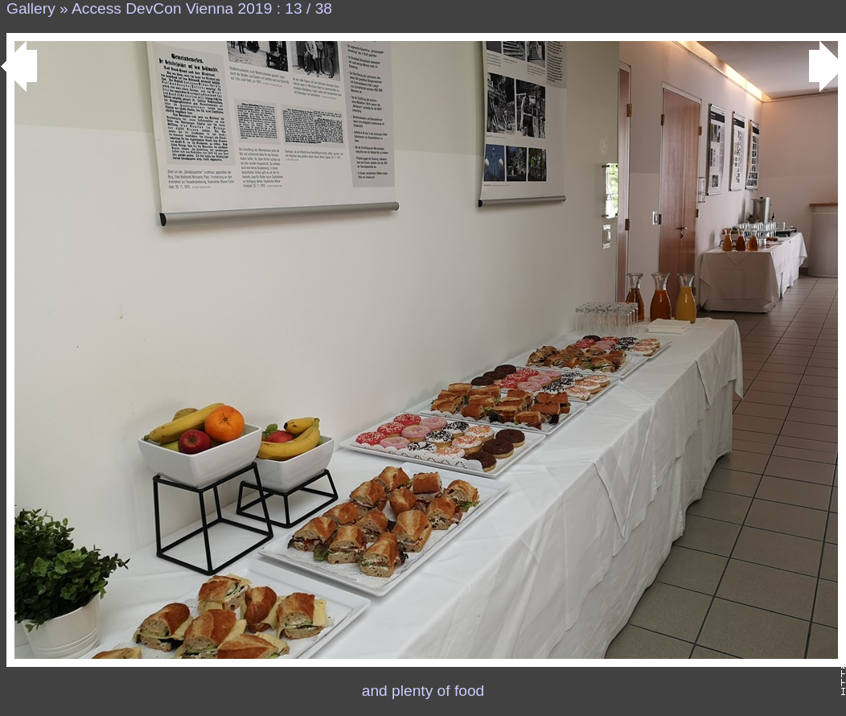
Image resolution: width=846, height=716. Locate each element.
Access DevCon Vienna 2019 (172, 8)
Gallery (30, 8)
